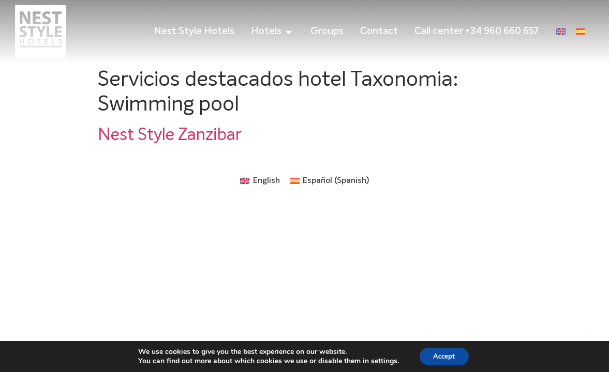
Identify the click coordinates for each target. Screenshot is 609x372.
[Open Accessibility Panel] (587, 350)
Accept (444, 356)
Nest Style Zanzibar (170, 135)
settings (382, 360)
